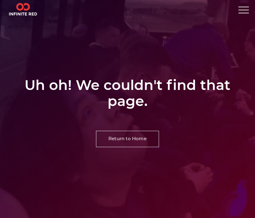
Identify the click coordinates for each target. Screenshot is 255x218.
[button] (243, 10)
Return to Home (127, 139)
